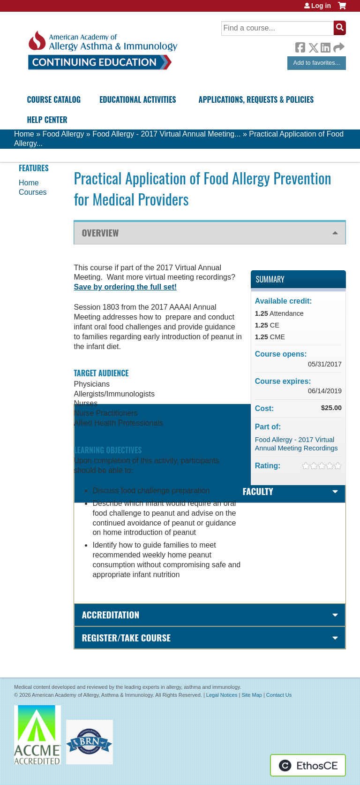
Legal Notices (222, 695)
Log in (321, 5)
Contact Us (279, 695)
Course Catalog (54, 99)
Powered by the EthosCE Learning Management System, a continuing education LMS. (308, 765)
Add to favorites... (316, 62)
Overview (100, 232)
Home (24, 134)
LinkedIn (325, 46)
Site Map (251, 695)
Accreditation (110, 614)
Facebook (300, 46)
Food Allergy (63, 134)
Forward (338, 45)
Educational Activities (137, 99)
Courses (33, 192)
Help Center (47, 119)
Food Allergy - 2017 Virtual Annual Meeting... (166, 134)
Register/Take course (126, 637)
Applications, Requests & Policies (256, 99)
